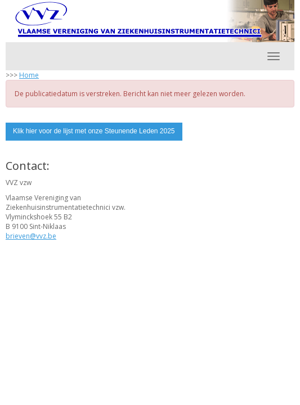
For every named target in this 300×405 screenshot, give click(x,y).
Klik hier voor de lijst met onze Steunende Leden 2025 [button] (94, 131)
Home (29, 75)
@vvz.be (31, 236)
